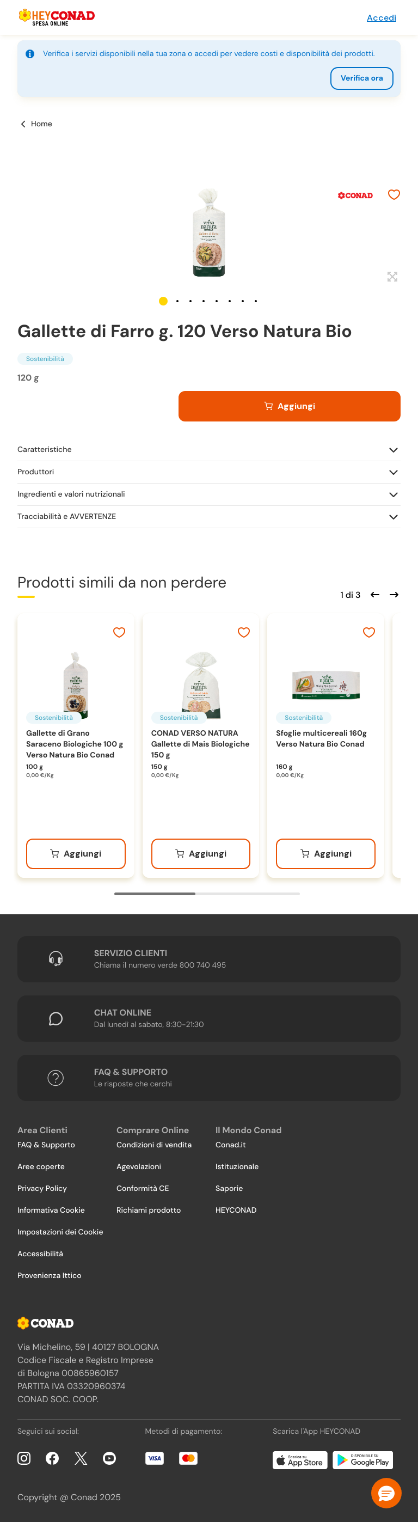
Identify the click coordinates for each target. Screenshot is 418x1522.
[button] (163, 301)
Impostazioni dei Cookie (60, 1232)
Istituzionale (237, 1167)
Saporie (229, 1189)
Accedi (381, 17)
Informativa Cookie (51, 1210)
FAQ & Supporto (46, 1145)
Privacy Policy (42, 1189)
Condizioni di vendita (154, 1145)
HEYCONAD (236, 1210)
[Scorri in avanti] (392, 593)
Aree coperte (41, 1167)
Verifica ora (362, 78)
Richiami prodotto (148, 1210)
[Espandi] (391, 277)
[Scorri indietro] (373, 593)
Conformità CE (142, 1189)
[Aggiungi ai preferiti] (394, 196)
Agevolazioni (138, 1167)
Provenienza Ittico (49, 1276)
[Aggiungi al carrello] (290, 406)
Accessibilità (40, 1254)
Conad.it (231, 1145)
